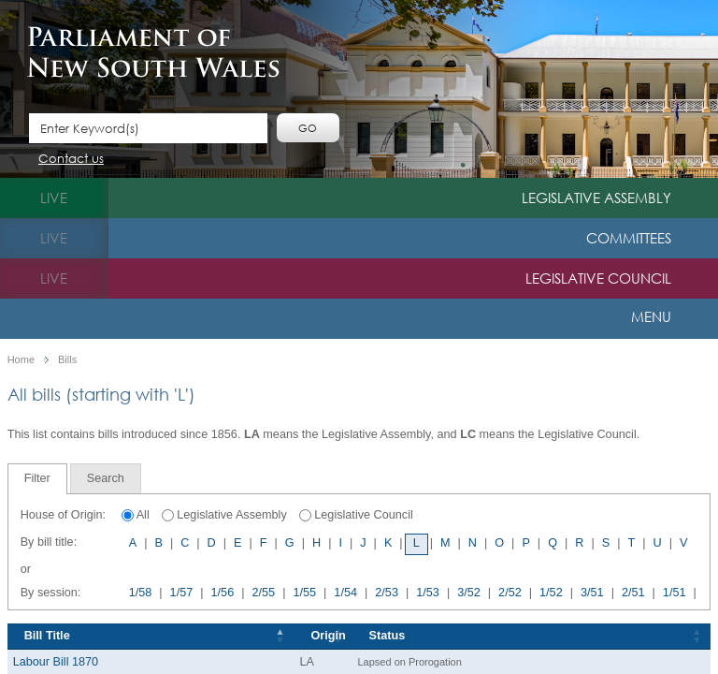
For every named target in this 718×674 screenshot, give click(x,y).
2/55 (263, 592)
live (53, 197)
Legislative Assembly (596, 197)
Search (105, 478)
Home (21, 360)
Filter (37, 478)
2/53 (386, 592)
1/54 (345, 592)
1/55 (304, 592)
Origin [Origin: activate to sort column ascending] (328, 635)
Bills (67, 360)
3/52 (469, 592)
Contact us (71, 160)
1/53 (427, 592)
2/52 (510, 592)
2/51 (633, 592)
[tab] (37, 478)
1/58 (140, 592)
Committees (628, 237)
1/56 (223, 592)
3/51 (592, 592)
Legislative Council (598, 278)
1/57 (182, 592)
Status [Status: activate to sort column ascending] (387, 635)
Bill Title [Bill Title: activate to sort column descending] (47, 635)
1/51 (674, 592)
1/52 (551, 592)
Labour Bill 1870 (55, 661)
